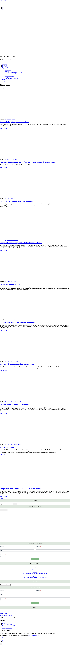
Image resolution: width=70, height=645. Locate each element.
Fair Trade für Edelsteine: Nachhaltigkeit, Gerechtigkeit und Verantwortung (28, 162)
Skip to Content (3, 0)
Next (2, 498)
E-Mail (1, 550)
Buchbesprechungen (9, 76)
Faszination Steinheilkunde (10, 284)
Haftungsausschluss (7, 628)
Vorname (2, 546)
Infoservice (4, 69)
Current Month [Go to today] (3, 510)
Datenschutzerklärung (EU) (8, 625)
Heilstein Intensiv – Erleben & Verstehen (14, 73)
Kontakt (4, 623)
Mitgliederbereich (6, 79)
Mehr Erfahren (3, 128)
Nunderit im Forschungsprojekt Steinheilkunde (17, 201)
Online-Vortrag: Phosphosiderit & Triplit (14, 122)
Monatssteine (8, 71)
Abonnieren (35, 558)
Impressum (5, 627)
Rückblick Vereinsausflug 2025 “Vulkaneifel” (35, 577)
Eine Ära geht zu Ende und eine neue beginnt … (17, 364)
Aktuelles (4, 66)
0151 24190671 (3, 613)
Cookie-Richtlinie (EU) (7, 624)
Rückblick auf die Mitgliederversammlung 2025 (34, 573)
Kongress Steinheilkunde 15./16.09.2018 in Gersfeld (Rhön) (21, 489)
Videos (6, 77)
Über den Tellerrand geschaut (11, 78)
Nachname (38, 546)
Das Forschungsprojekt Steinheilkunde (13, 72)
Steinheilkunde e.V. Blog (8, 56)
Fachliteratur (7, 75)
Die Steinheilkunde (7, 447)
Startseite (4, 64)
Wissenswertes (8, 70)
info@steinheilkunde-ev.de (8, 4)
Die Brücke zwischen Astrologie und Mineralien (17, 322)
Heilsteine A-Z (5, 67)
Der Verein (4, 65)
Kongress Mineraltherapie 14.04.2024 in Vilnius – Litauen (21, 243)
